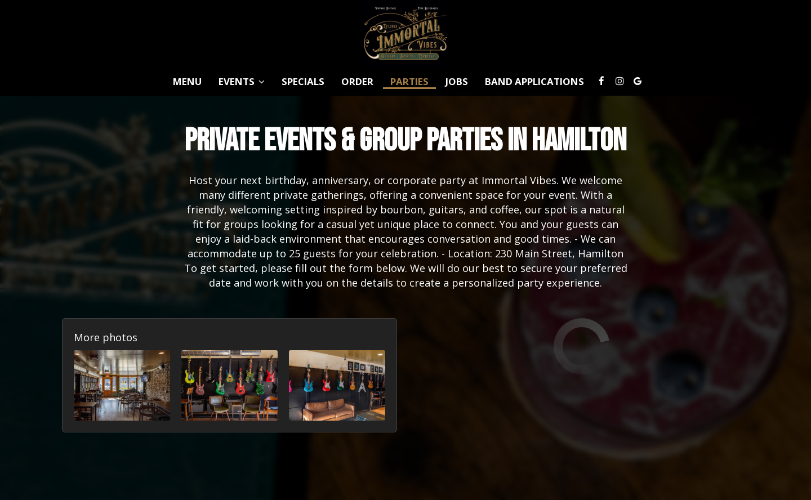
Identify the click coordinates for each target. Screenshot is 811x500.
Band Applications (534, 81)
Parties (409, 81)
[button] (122, 385)
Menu (187, 81)
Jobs (456, 81)
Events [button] (242, 81)
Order (357, 81)
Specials (303, 81)
